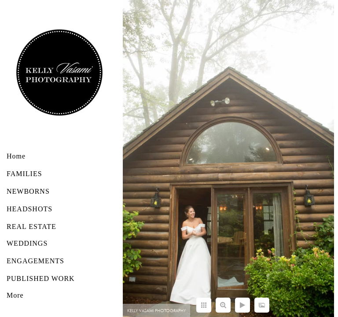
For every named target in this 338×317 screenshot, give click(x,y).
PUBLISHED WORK (41, 278)
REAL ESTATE (31, 226)
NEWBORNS (28, 191)
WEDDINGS (27, 243)
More (15, 295)
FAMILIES (24, 173)
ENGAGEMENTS (35, 261)
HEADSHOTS (29, 209)
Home (16, 156)
